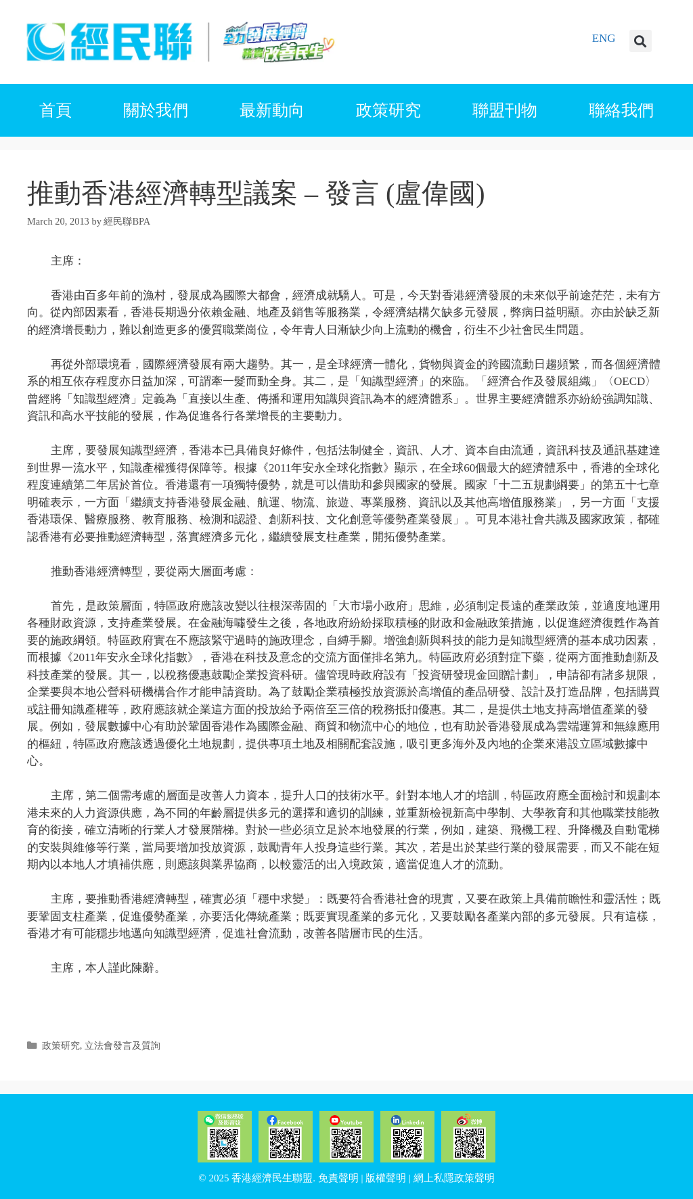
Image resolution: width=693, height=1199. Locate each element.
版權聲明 (385, 1178)
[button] (640, 41)
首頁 (55, 110)
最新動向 (272, 110)
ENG (604, 38)
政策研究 (388, 110)
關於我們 (155, 110)
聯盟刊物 (504, 110)
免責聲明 (338, 1178)
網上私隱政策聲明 (454, 1178)
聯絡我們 (621, 110)
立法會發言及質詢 (122, 1045)
